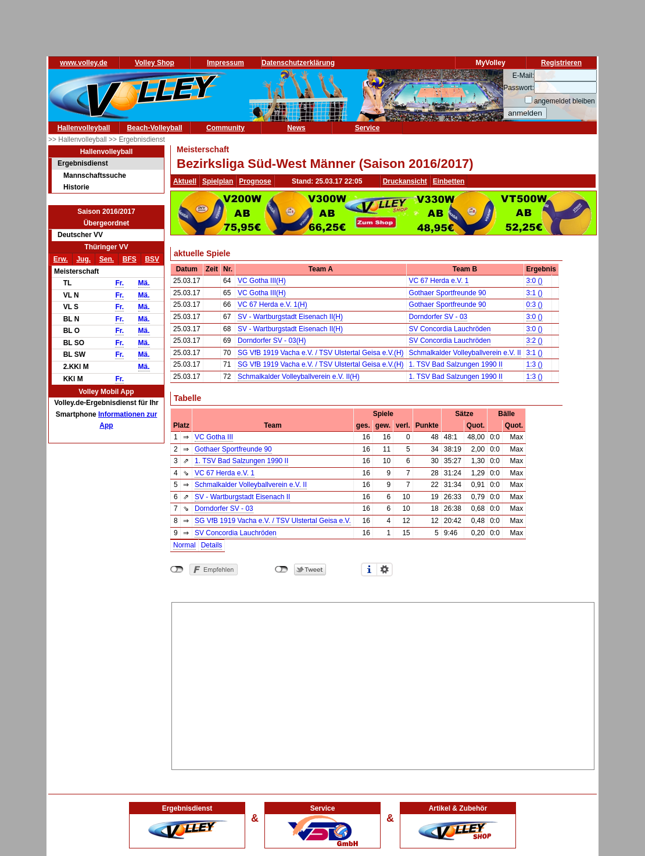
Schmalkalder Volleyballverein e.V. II (465, 353)
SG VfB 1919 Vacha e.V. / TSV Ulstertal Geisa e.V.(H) (320, 353)
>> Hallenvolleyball (78, 139)
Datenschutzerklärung (298, 63)
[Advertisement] (383, 684)
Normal (184, 545)
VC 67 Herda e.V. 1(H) (272, 304)
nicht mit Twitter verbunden (281, 569)
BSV (152, 259)
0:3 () (534, 304)
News (296, 128)
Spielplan (217, 181)
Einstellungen (385, 569)
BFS (130, 259)
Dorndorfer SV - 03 (438, 317)
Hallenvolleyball (84, 128)
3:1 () (534, 293)
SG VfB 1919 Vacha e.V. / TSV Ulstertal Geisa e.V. (273, 521)
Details (212, 545)
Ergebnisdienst (83, 163)
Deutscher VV (80, 235)
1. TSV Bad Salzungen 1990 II (456, 364)
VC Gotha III (214, 437)
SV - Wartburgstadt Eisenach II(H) (290, 317)
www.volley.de (83, 63)
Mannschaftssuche (94, 175)
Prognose (255, 181)
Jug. (83, 259)
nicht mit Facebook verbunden (177, 569)
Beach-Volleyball (154, 128)
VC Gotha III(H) (262, 281)
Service (367, 128)
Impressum (225, 63)
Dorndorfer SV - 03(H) (272, 340)
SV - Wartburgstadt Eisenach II (242, 497)
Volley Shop (154, 63)
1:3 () (534, 364)
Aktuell (184, 181)
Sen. (106, 259)
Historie (76, 187)
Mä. (144, 283)
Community (225, 128)
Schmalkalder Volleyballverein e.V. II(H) (299, 377)
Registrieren (561, 63)
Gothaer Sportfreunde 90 (447, 293)
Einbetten (449, 181)
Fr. (119, 283)
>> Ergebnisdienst (137, 139)
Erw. (60, 259)
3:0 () (534, 281)
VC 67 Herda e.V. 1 (439, 281)
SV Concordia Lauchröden (450, 329)
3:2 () (534, 340)
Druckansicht (405, 181)
